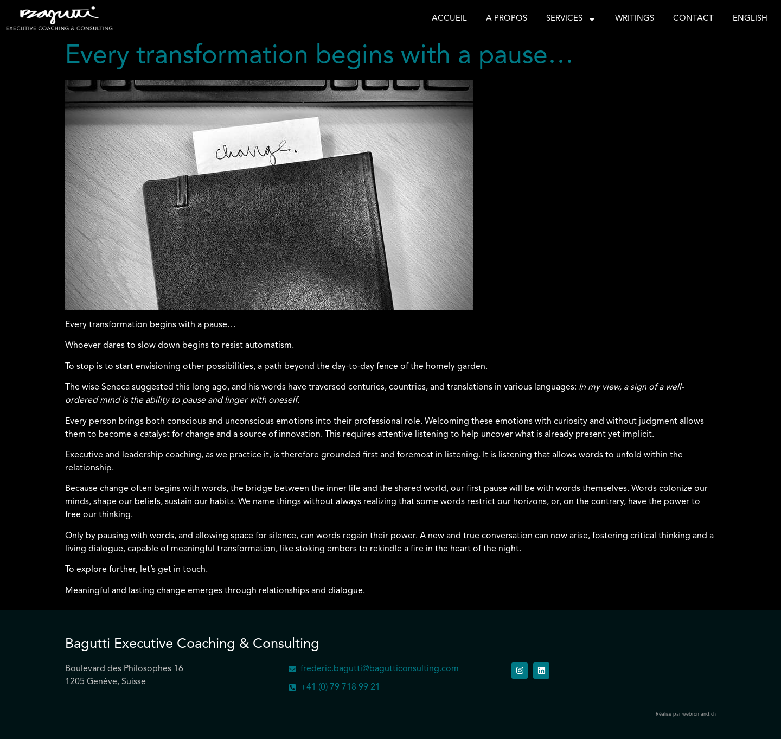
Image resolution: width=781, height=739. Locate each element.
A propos (506, 19)
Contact (693, 19)
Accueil (449, 19)
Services (571, 19)
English (750, 19)
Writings (634, 19)
